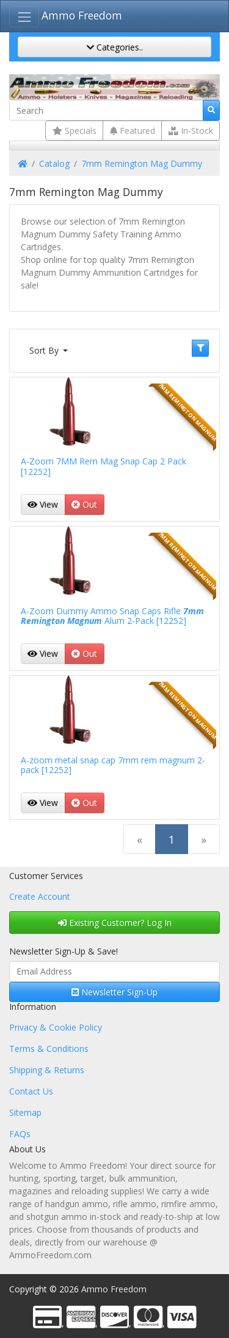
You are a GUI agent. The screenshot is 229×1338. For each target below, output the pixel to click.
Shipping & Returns (46, 1070)
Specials (74, 130)
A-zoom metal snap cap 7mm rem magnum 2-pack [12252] (113, 765)
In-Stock (191, 130)
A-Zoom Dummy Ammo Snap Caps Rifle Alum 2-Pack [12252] (112, 616)
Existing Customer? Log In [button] (115, 922)
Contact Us (31, 1091)
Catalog (54, 163)
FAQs (20, 1134)
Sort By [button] (45, 350)
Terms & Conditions (49, 1048)
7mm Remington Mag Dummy (141, 163)
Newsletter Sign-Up (114, 992)
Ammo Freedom (82, 15)
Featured (132, 130)
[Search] (106, 110)
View (42, 504)
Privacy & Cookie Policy (55, 1027)
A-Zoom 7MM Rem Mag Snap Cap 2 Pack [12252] (103, 466)
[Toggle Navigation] (24, 16)
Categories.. (115, 47)
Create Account (39, 896)
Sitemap (25, 1112)
